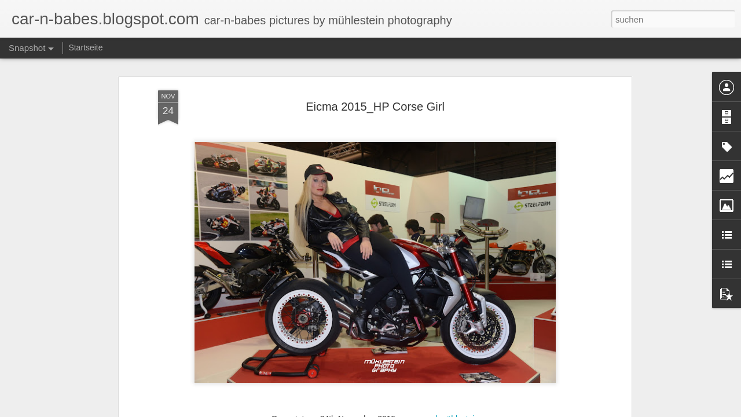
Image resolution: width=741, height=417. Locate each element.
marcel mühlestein (446, 408)
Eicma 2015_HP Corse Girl (375, 96)
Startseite (85, 47)
